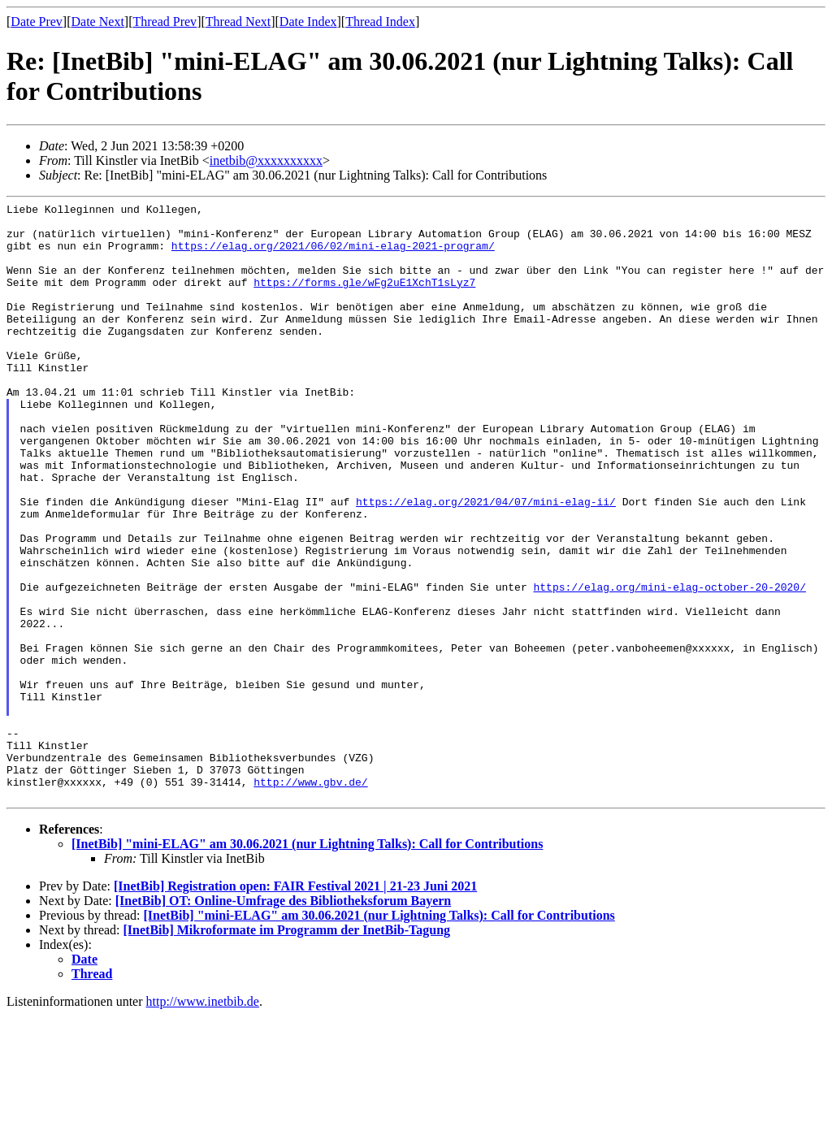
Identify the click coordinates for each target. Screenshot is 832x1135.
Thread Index (380, 21)
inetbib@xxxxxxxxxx (266, 160)
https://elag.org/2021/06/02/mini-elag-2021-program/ (333, 255)
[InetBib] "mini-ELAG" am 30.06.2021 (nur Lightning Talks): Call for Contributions (307, 963)
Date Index (308, 21)
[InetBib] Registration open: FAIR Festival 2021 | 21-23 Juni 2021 (295, 1005)
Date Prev (37, 21)
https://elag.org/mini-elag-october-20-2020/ (669, 664)
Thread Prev (164, 21)
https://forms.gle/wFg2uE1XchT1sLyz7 (364, 299)
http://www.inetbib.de (202, 1121)
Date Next (98, 21)
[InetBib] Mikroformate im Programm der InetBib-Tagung (287, 1049)
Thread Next (238, 21)
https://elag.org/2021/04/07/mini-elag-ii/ (486, 562)
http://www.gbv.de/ (310, 898)
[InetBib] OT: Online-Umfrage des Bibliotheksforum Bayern (283, 1020)
